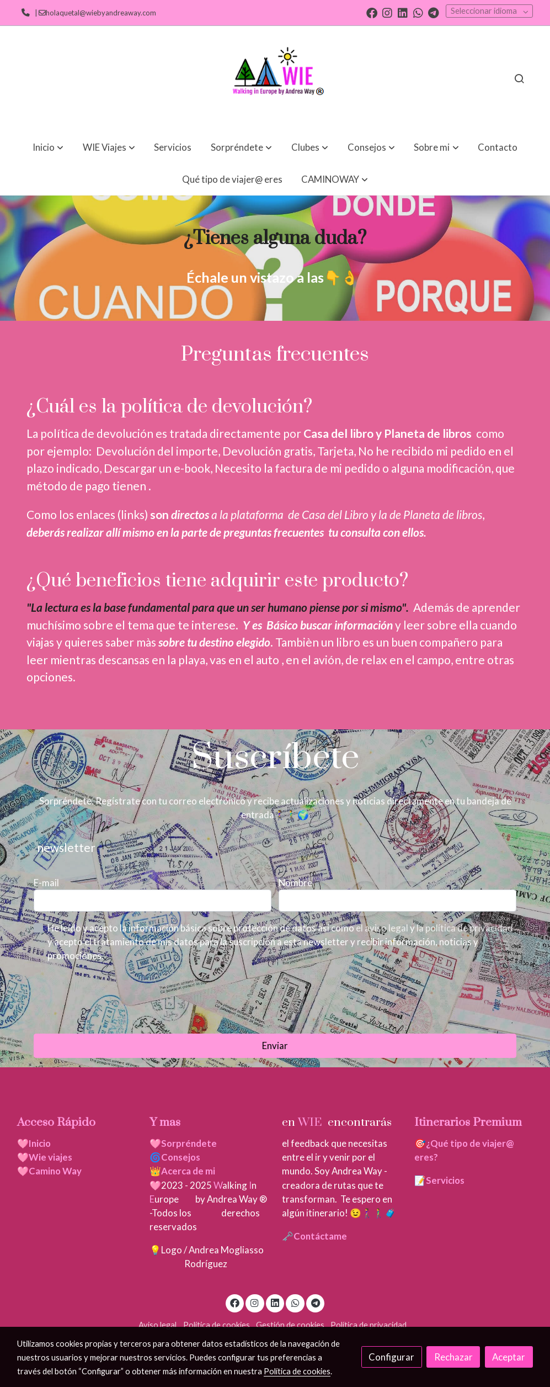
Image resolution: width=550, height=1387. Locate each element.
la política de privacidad (464, 928)
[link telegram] (433, 12)
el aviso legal (383, 928)
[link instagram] (387, 12)
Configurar (391, 1357)
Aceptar (508, 1357)
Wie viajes (51, 1157)
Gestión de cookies (290, 1325)
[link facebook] (371, 12)
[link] (274, 78)
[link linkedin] (403, 12)
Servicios (445, 1180)
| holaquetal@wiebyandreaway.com (94, 12)
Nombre (295, 882)
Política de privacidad (368, 1325)
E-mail (46, 882)
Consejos (180, 1157)
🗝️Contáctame (314, 1236)
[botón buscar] (519, 78)
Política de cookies (216, 1325)
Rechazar (453, 1357)
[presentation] (117, 998)
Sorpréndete (189, 1143)
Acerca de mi (188, 1171)
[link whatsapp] (418, 12)
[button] (48, 147)
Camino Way (55, 1171)
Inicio (40, 1143)
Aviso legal (157, 1325)
